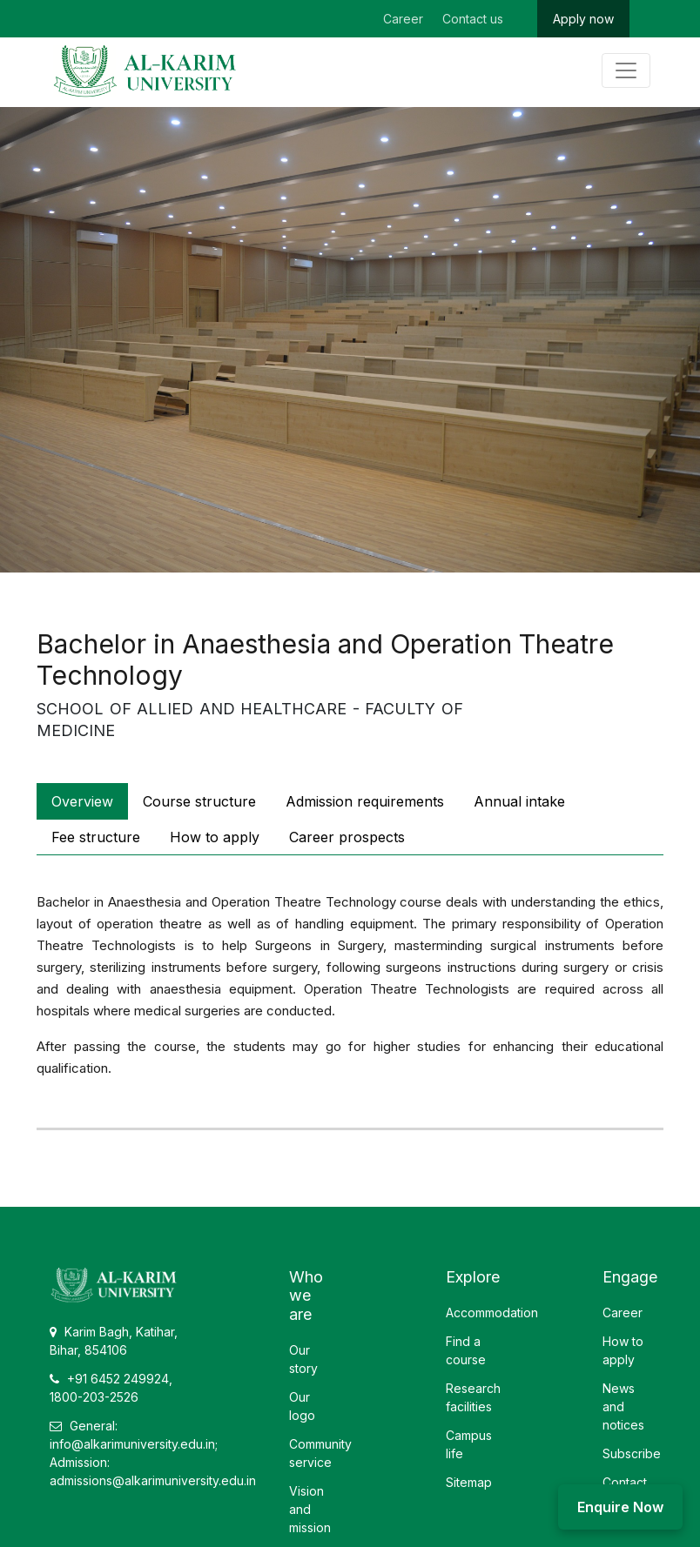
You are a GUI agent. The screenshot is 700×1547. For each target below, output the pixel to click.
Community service (320, 1453)
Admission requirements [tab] (365, 801)
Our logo (302, 1406)
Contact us (472, 18)
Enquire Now (620, 1507)
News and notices (623, 1406)
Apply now (583, 18)
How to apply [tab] (214, 837)
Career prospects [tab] (347, 837)
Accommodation (492, 1312)
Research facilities (473, 1397)
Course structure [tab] (199, 801)
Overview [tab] (82, 801)
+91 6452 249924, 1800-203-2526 (111, 1387)
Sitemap (469, 1482)
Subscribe (631, 1453)
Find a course (466, 1350)
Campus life (469, 1444)
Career (403, 18)
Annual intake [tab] (519, 801)
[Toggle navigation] (626, 70)
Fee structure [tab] (95, 837)
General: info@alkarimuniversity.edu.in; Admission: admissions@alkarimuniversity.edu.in (153, 1453)
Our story (303, 1359)
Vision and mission (310, 1509)
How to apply (622, 1350)
